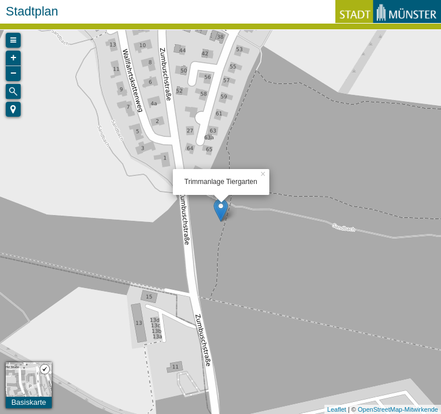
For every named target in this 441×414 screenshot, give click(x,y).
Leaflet (336, 409)
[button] (13, 109)
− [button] (13, 73)
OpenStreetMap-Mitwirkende (398, 409)
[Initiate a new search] (13, 91)
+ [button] (13, 58)
